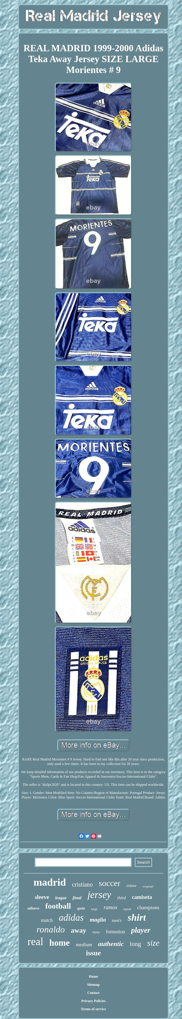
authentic (111, 944)
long (135, 944)
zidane (131, 885)
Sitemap (93, 984)
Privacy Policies (93, 1001)
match (47, 920)
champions (148, 907)
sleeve (42, 897)
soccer (110, 883)
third (121, 897)
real (35, 942)
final (77, 897)
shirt (137, 917)
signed (127, 909)
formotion (115, 931)
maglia (98, 919)
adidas (71, 917)
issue (93, 953)
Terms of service (93, 1009)
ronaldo (50, 929)
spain (81, 908)
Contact (93, 993)
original (148, 886)
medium (84, 945)
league (61, 898)
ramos (110, 907)
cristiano (82, 884)
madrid (49, 882)
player (140, 930)
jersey (99, 894)
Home (93, 976)
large (94, 909)
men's (117, 920)
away (78, 930)
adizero (33, 908)
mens (96, 932)
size (153, 943)
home (59, 943)
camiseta (142, 897)
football (58, 906)
